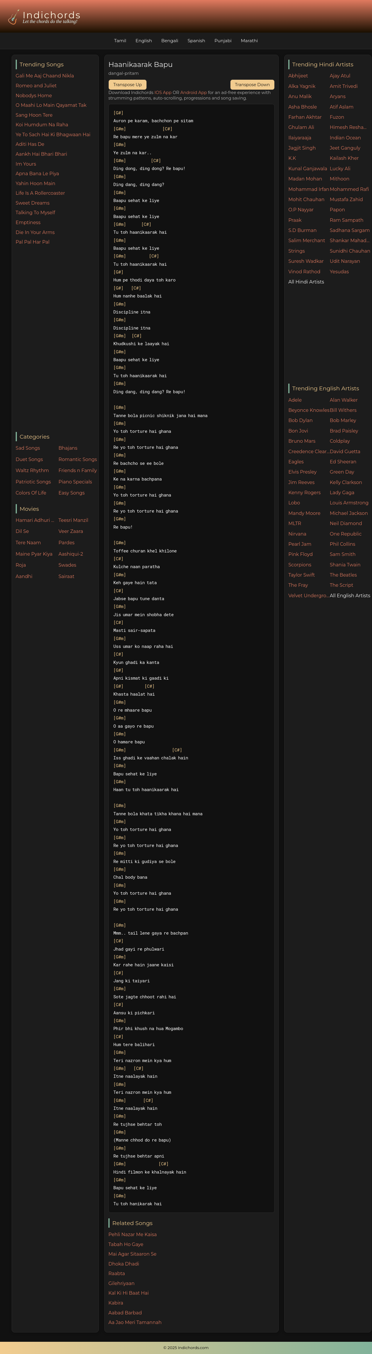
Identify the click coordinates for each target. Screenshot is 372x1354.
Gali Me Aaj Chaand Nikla (45, 76)
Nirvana (297, 534)
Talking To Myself (35, 212)
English (143, 40)
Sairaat (66, 576)
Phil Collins (342, 544)
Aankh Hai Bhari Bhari (41, 154)
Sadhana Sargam (350, 230)
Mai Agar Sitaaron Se (132, 1254)
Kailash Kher (344, 158)
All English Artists (350, 595)
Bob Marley (343, 420)
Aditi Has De (30, 144)
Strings (296, 251)
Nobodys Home (34, 95)
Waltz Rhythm (32, 470)
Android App (193, 92)
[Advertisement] (57, 339)
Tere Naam (28, 542)
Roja (21, 565)
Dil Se (22, 531)
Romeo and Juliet (36, 85)
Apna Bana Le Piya (37, 173)
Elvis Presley (302, 472)
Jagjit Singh (302, 148)
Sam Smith (343, 554)
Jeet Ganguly (345, 148)
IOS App (163, 92)
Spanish (196, 40)
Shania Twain (345, 565)
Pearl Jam (299, 544)
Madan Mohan (305, 179)
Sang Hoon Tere (34, 115)
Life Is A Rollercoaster (40, 193)
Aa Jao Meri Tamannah (135, 1322)
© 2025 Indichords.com (186, 1347)
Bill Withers (343, 410)
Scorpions (299, 565)
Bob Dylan (300, 420)
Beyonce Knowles (308, 410)
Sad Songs (28, 448)
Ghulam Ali (301, 127)
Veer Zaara (70, 531)
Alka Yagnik (301, 86)
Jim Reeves (301, 482)
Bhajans (67, 448)
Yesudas (339, 271)
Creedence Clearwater (309, 451)
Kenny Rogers (304, 492)
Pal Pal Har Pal (32, 242)
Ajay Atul (340, 76)
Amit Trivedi (344, 86)
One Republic (346, 534)
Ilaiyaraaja (299, 138)
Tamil (120, 40)
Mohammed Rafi (349, 189)
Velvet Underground (309, 595)
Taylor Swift (301, 575)
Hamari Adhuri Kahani (36, 520)
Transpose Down (252, 84)
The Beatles (343, 575)
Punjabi (223, 40)
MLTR (294, 523)
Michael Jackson (349, 513)
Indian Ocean (345, 138)
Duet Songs (29, 459)
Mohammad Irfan (308, 189)
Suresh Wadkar (306, 261)
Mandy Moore (304, 513)
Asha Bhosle (302, 107)
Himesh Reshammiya (350, 127)
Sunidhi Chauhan (350, 251)
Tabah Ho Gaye (125, 1244)
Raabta (116, 1273)
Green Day (342, 472)
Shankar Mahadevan (350, 240)
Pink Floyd (300, 554)
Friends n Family (77, 470)
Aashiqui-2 (70, 554)
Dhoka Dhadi (123, 1264)
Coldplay (340, 441)
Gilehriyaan (121, 1283)
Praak (294, 220)
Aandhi (24, 576)
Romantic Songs (77, 459)
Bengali (169, 40)
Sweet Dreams (33, 203)
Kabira (115, 1303)
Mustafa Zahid (346, 199)
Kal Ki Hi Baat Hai (128, 1293)
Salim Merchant (306, 240)
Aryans (338, 96)
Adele (295, 400)
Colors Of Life (31, 493)
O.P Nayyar (301, 209)
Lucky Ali (340, 168)
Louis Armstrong (349, 503)
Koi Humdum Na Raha (42, 124)
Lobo (294, 503)
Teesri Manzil (73, 520)
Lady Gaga (342, 492)
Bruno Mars (301, 441)
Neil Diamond (346, 523)
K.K (292, 158)
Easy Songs (71, 493)
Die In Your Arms (35, 232)
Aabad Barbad (125, 1313)
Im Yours (26, 164)
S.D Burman (302, 230)
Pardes (66, 542)
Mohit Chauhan (306, 199)
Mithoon (340, 179)
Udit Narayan (345, 261)
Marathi (249, 40)
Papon (337, 209)
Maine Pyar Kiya (34, 554)
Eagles (296, 462)
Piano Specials (75, 482)
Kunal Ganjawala (307, 168)
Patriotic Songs (33, 482)
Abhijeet (298, 76)
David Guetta (345, 451)
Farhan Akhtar (305, 117)
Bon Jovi (298, 431)
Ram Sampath (347, 220)
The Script (341, 585)
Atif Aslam (342, 107)
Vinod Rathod (304, 271)
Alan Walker (344, 400)
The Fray (298, 585)
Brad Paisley (344, 431)
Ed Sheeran (343, 462)
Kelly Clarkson (346, 482)
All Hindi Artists (306, 282)
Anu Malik (300, 96)
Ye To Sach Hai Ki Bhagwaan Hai (53, 134)
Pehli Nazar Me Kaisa (132, 1234)
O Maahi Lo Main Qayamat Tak (51, 105)
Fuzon (337, 117)
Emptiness (28, 222)
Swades (67, 565)
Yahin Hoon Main (36, 183)
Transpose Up (127, 84)
